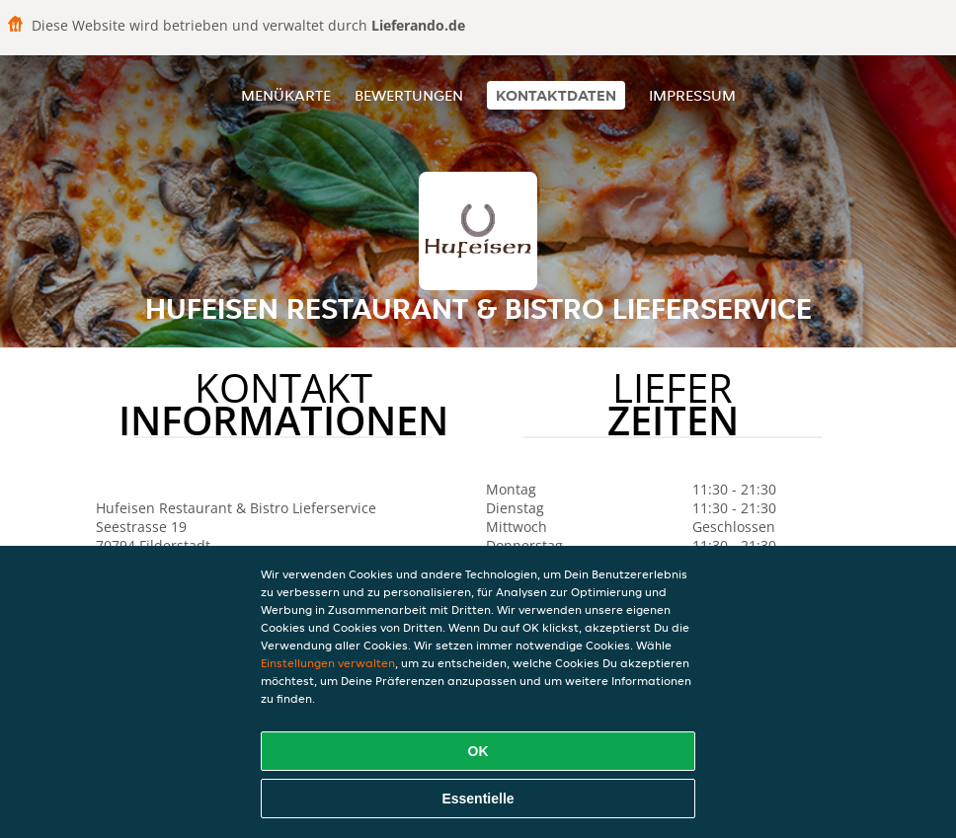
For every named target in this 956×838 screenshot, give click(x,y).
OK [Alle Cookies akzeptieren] (478, 751)
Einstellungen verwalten (328, 662)
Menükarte (286, 95)
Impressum (692, 95)
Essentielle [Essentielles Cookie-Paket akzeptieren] (477, 798)
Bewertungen (409, 95)
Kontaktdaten (556, 95)
